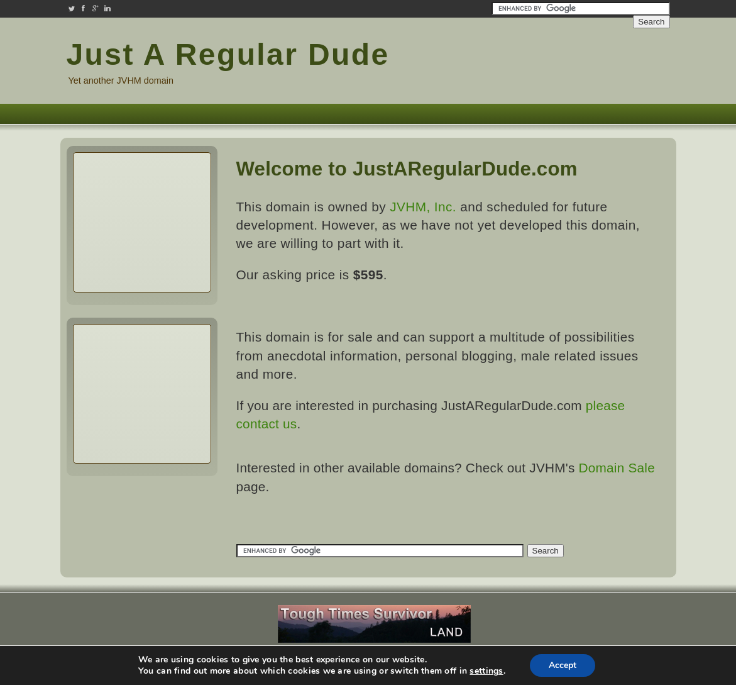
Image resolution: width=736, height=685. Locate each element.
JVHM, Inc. (423, 206)
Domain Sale (617, 467)
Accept (562, 665)
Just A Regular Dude (228, 54)
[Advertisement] (594, 62)
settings (486, 671)
